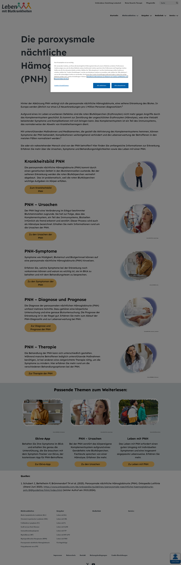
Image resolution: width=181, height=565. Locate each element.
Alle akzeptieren (120, 85)
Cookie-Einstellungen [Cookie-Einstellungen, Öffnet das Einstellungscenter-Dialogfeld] (61, 85)
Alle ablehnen (101, 85)
